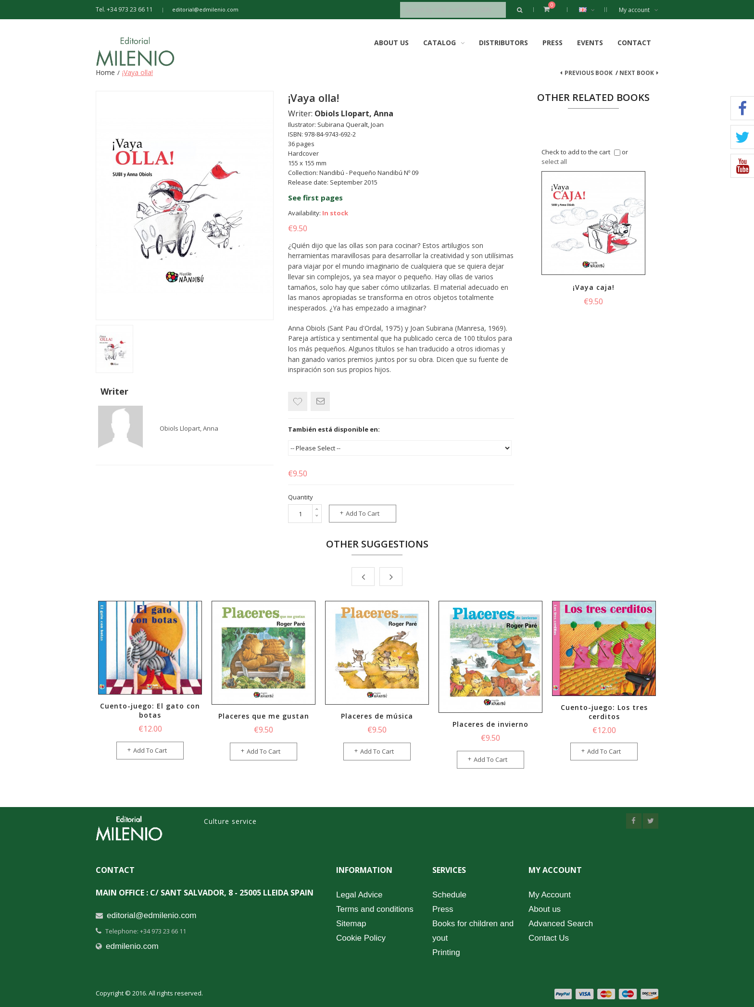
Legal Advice (359, 894)
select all (554, 161)
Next (390, 576)
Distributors (503, 42)
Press (552, 42)
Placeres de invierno (490, 724)
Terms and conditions (375, 909)
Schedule (449, 894)
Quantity (300, 497)
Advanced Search (560, 923)
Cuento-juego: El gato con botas (150, 710)
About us (544, 909)
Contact (634, 42)
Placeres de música (377, 716)
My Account (549, 894)
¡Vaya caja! (594, 287)
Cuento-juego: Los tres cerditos (604, 712)
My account (638, 10)
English (592, 9)
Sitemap (351, 923)
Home (105, 72)
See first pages (315, 197)
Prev (363, 576)
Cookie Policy (361, 938)
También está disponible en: (334, 429)
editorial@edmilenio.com (205, 9)
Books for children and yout (473, 931)
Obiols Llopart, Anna (189, 428)
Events (590, 42)
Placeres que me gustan (263, 716)
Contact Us (548, 938)
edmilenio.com (132, 946)
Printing (446, 952)
